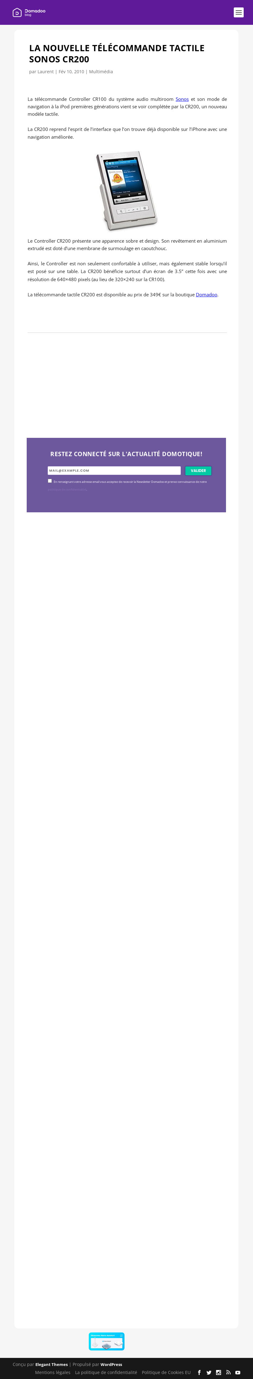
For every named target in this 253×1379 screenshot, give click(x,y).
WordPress (111, 1364)
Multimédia (101, 71)
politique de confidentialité (67, 490)
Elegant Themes (51, 1364)
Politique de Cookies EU (166, 1372)
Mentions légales (52, 1372)
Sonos (182, 99)
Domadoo (206, 294)
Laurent (46, 71)
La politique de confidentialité (106, 1372)
